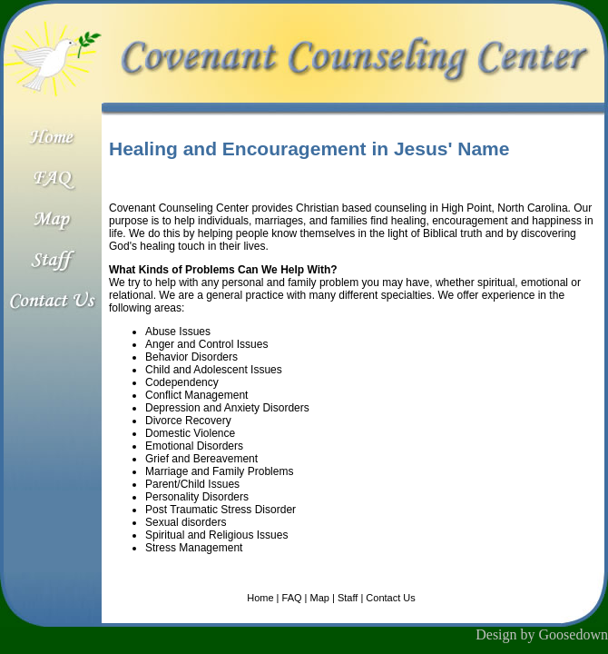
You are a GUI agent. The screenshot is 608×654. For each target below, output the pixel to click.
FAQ (292, 597)
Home (260, 597)
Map (319, 597)
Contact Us (390, 597)
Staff (348, 597)
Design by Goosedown (542, 634)
